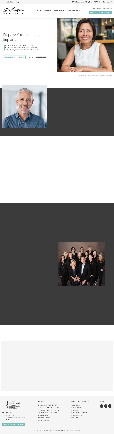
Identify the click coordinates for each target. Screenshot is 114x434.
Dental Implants (76, 407)
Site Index (77, 430)
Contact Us (9, 2)
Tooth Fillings (75, 405)
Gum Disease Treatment (79, 412)
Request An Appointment (100, 12)
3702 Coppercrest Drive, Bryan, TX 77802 (86, 2)
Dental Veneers (76, 415)
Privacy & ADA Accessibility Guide (58, 430)
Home (80, 76)
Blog (17, 2)
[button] (101, 406)
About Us (38, 11)
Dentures (74, 410)
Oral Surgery (87, 76)
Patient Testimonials (60, 11)
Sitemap (70, 430)
